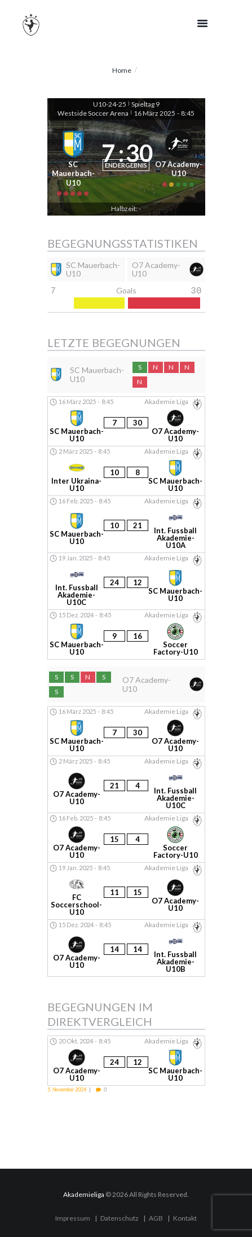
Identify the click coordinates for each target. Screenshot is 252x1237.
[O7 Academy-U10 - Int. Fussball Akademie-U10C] (126, 784)
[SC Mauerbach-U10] (73, 161)
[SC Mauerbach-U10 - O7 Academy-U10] (126, 421)
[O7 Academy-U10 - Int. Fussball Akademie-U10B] (126, 948)
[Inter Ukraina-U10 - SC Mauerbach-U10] (126, 470)
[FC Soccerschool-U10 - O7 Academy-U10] (126, 891)
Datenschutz (119, 1218)
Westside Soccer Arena (93, 113)
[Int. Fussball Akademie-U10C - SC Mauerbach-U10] (126, 581)
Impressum (72, 1218)
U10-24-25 (109, 104)
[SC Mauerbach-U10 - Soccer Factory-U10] (126, 634)
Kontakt (185, 1218)
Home (121, 70)
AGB (156, 1218)
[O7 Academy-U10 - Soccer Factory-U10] (126, 837)
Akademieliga (83, 1194)
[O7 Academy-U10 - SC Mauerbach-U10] (126, 1060)
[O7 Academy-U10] (179, 161)
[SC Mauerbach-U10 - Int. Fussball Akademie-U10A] (126, 524)
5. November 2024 (66, 1089)
